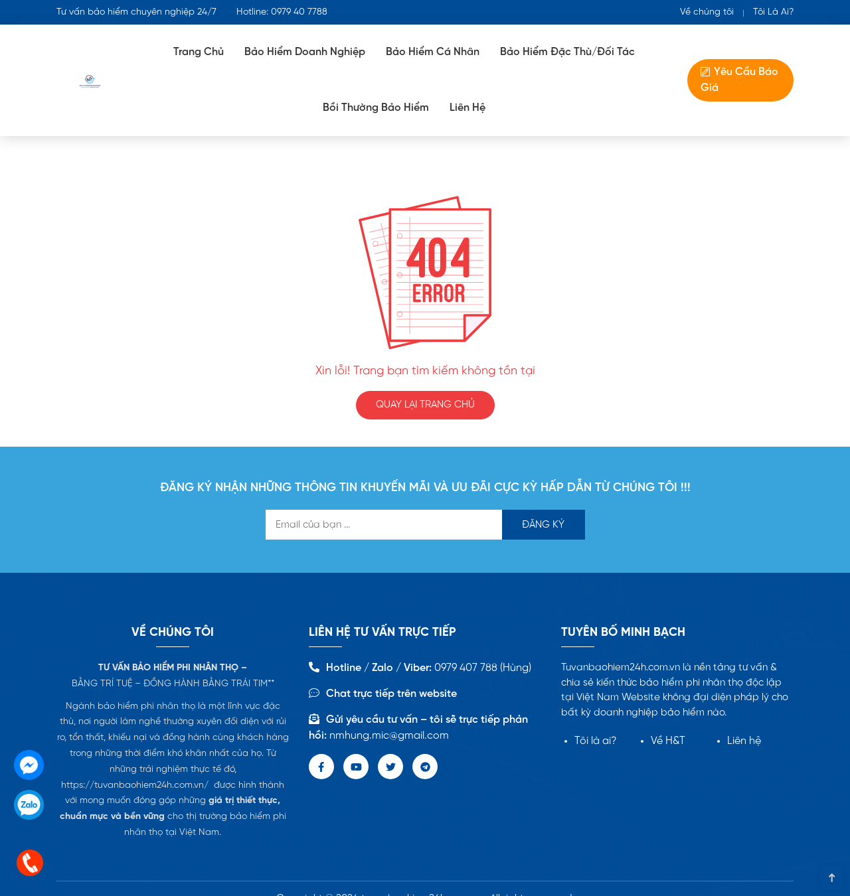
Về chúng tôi (707, 12)
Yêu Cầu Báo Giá (739, 80)
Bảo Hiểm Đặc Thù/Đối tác (567, 52)
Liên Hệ (467, 107)
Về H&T (668, 741)
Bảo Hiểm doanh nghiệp (304, 52)
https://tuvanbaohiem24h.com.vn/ (135, 785)
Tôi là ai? (595, 741)
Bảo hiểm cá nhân (432, 52)
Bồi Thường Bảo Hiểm (376, 107)
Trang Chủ (198, 52)
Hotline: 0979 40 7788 (281, 12)
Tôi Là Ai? (773, 12)
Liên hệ (744, 741)
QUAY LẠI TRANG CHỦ (425, 405)
